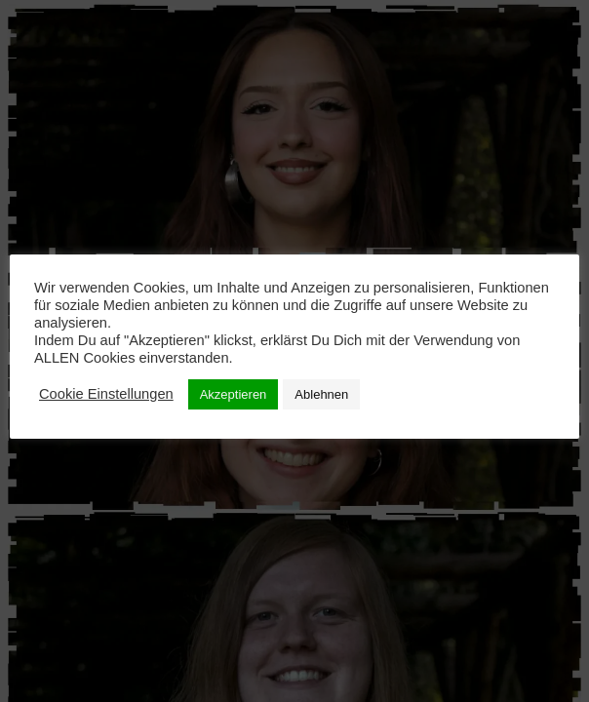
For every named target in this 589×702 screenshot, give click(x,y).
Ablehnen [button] (321, 394)
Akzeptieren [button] (233, 394)
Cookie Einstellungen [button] (106, 394)
